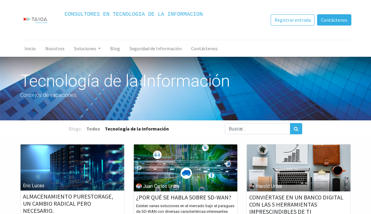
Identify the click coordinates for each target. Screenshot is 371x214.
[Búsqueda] (296, 128)
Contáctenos (333, 20)
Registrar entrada (292, 20)
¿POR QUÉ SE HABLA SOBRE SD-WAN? (183, 197)
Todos (93, 129)
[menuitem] (30, 48)
